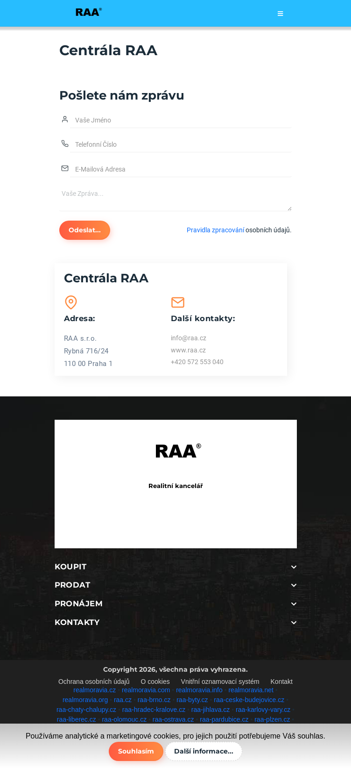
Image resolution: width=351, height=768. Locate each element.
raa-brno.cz (154, 699)
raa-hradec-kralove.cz (153, 709)
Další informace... (203, 751)
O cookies (154, 681)
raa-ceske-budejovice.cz (249, 699)
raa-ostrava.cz (173, 719)
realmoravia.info (199, 690)
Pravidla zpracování (215, 230)
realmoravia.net (251, 690)
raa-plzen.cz (272, 719)
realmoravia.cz (94, 690)
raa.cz (123, 699)
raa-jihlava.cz (210, 709)
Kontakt (282, 681)
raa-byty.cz (192, 699)
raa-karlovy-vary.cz (263, 709)
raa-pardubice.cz (224, 719)
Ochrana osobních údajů (94, 681)
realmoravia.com (146, 690)
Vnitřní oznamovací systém (220, 681)
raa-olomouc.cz (124, 719)
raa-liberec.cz (76, 719)
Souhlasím (136, 751)
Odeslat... (85, 230)
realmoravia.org (85, 699)
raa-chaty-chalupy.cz (86, 709)
